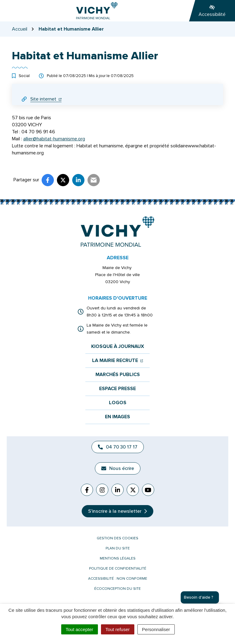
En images (117, 417)
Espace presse (117, 389)
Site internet (46, 99)
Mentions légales (118, 558)
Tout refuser (118, 629)
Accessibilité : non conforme (117, 578)
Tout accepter (79, 629)
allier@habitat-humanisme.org (54, 139)
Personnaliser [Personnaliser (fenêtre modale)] (156, 629)
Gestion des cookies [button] (117, 538)
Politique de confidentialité (117, 568)
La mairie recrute (117, 361)
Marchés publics (117, 375)
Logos (117, 403)
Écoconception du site (117, 588)
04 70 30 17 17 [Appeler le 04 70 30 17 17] (117, 447)
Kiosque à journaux (117, 346)
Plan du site (118, 548)
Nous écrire (117, 468)
